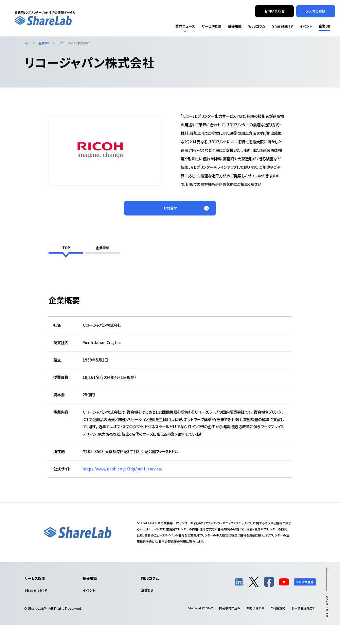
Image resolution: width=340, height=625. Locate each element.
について (200, 608)
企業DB (147, 590)
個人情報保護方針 (303, 608)
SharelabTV (35, 590)
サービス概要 (35, 578)
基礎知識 (90, 578)
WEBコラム (150, 578)
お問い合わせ (255, 608)
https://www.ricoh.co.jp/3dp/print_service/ (122, 468)
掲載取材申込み (229, 608)
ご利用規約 (277, 608)
